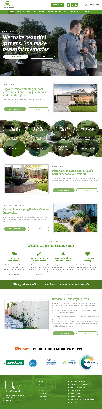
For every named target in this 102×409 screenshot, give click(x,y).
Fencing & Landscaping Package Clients (53, 11)
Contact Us (88, 11)
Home (12, 11)
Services (31, 11)
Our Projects (76, 11)
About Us (20, 11)
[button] (4, 363)
